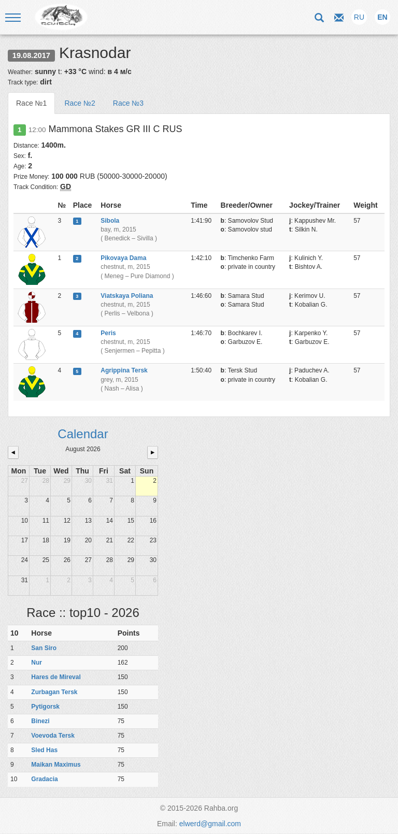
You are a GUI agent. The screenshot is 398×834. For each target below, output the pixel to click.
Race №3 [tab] (128, 103)
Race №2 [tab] (79, 103)
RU (359, 17)
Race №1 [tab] (31, 103)
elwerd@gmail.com (210, 823)
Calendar (83, 434)
